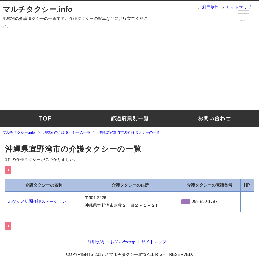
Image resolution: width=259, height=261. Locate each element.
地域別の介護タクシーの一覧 (129, 118)
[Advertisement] (129, 71)
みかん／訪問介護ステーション (37, 201)
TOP (45, 118)
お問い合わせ (214, 118)
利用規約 (210, 7)
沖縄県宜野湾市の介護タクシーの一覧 (73, 149)
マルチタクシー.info (38, 9)
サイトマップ (238, 7)
